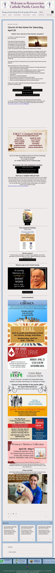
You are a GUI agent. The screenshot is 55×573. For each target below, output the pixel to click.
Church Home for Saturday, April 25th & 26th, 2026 (27, 527)
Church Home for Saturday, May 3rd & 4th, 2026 (10, 527)
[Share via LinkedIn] (13, 513)
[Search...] (44, 12)
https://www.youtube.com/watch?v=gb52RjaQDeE (18, 103)
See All (51, 522)
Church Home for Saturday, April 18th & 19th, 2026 (44, 527)
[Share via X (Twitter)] (10, 513)
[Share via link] (16, 513)
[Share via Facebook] (8, 513)
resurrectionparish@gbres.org (37, 570)
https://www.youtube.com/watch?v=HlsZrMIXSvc (18, 186)
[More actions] (46, 24)
